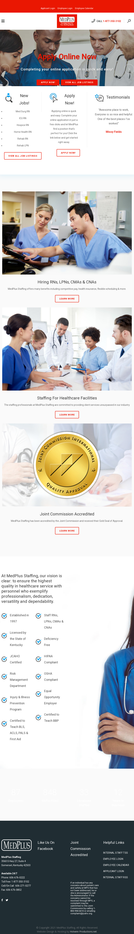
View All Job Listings (79, 82)
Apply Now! (48, 82)
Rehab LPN (23, 145)
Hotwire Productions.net (83, 931)
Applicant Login (48, 8)
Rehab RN (22, 138)
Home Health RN (23, 132)
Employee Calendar (84, 8)
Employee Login (65, 8)
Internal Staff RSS (115, 877)
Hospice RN (23, 125)
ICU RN (22, 118)
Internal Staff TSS (115, 852)
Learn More (67, 298)
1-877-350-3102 (112, 21)
